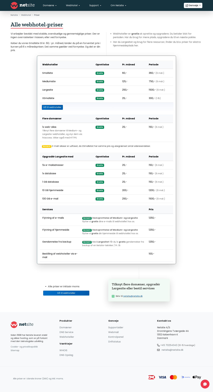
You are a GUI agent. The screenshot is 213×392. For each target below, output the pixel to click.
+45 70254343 (168, 345)
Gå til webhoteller (52, 107)
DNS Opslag (66, 355)
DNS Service (66, 332)
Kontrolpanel (116, 336)
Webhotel (26, 15)
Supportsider (115, 327)
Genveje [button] (192, 5)
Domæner (65, 327)
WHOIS (63, 350)
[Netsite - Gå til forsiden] (23, 5)
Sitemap (15, 350)
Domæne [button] (49, 5)
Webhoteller (66, 336)
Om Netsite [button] (117, 5)
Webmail (113, 332)
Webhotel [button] (72, 5)
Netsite (14, 15)
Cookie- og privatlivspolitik (24, 347)
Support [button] (94, 5)
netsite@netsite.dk (133, 296)
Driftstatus (114, 341)
